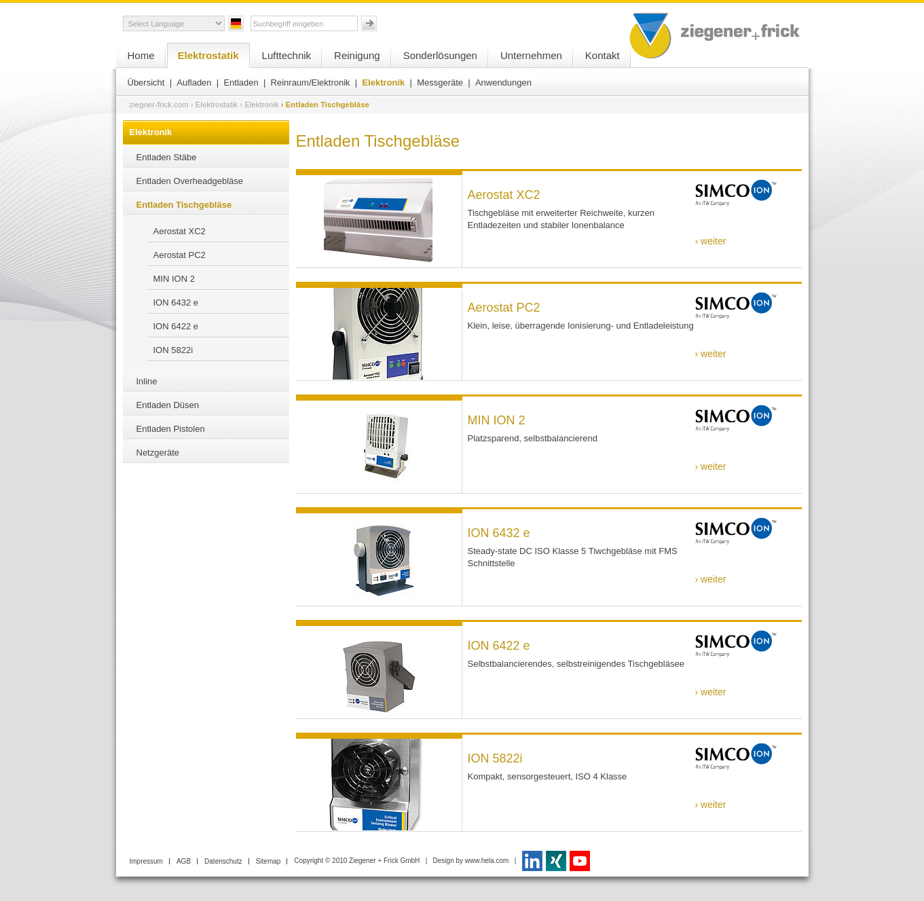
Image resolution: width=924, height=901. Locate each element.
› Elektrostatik (214, 104)
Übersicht (146, 82)
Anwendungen (503, 82)
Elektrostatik (208, 55)
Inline (147, 381)
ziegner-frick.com (159, 104)
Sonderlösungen (440, 55)
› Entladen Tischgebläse (325, 104)
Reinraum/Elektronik (310, 82)
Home (141, 55)
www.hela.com (487, 860)
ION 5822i (173, 350)
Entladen (240, 82)
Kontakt (602, 55)
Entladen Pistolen (170, 429)
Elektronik (383, 82)
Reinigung (357, 55)
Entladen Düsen (168, 405)
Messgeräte (440, 82)
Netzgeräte (158, 452)
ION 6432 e (176, 302)
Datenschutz (223, 861)
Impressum (146, 861)
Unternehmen (531, 55)
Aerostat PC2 (179, 255)
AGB (184, 861)
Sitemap (268, 861)
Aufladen (194, 82)
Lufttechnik (287, 55)
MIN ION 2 (174, 279)
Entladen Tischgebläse (184, 205)
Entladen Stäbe (166, 157)
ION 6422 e (176, 326)
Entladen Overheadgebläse (190, 181)
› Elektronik (259, 104)
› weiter (710, 241)
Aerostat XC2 (179, 231)
